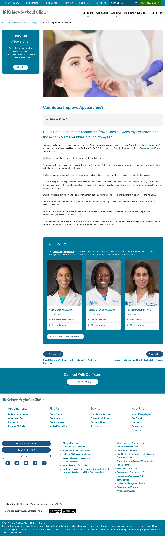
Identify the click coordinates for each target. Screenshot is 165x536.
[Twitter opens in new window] (17, 462)
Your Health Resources (17, 22)
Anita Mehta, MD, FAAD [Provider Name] (60, 310)
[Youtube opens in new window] (26, 462)
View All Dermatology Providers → (65, 336)
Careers (135, 422)
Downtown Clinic (98, 319)
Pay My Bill (101, 3)
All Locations (56, 325)
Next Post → (154, 354)
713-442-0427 (12, 3)
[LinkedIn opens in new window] (35, 462)
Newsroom (137, 430)
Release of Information (127, 468)
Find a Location (56, 418)
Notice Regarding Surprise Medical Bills (134, 461)
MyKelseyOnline (150, 3)
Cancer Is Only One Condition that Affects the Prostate (138, 360)
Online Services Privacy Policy (130, 443)
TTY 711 (60, 504)
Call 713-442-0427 (82, 382)
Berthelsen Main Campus (63, 319)
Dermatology (146, 148)
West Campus (135, 319)
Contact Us (137, 426)
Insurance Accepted (17, 422)
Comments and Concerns (74, 446)
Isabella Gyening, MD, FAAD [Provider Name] (101, 310)
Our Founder (138, 418)
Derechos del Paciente (127, 450)
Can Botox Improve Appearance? (56, 22)
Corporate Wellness (100, 418)
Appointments (31, 3)
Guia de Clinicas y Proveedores (76, 458)
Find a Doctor (51, 3)
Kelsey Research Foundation (75, 465)
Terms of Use (123, 479)
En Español (84, 3)
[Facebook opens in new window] (8, 462)
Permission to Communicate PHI (131, 472)
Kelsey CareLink (70, 461)
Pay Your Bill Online (17, 426)
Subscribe (20, 67)
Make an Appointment (18, 414)
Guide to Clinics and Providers (76, 454)
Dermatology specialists (63, 251)
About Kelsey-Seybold (142, 414)
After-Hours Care (16, 418)
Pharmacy (68, 3)
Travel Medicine (98, 426)
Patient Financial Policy (127, 446)
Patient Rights (123, 465)
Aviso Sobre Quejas (126, 491)
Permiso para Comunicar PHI (130, 476)
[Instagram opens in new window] (44, 462)
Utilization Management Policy (131, 483)
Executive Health (98, 422)
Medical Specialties (58, 426)
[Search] (136, 3)
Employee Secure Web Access (76, 450)
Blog (34, 22)
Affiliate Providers (71, 443)
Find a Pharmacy (56, 422)
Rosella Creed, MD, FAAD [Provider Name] (139, 310)
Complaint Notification (127, 487)
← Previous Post (53, 354)
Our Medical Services (100, 414)
